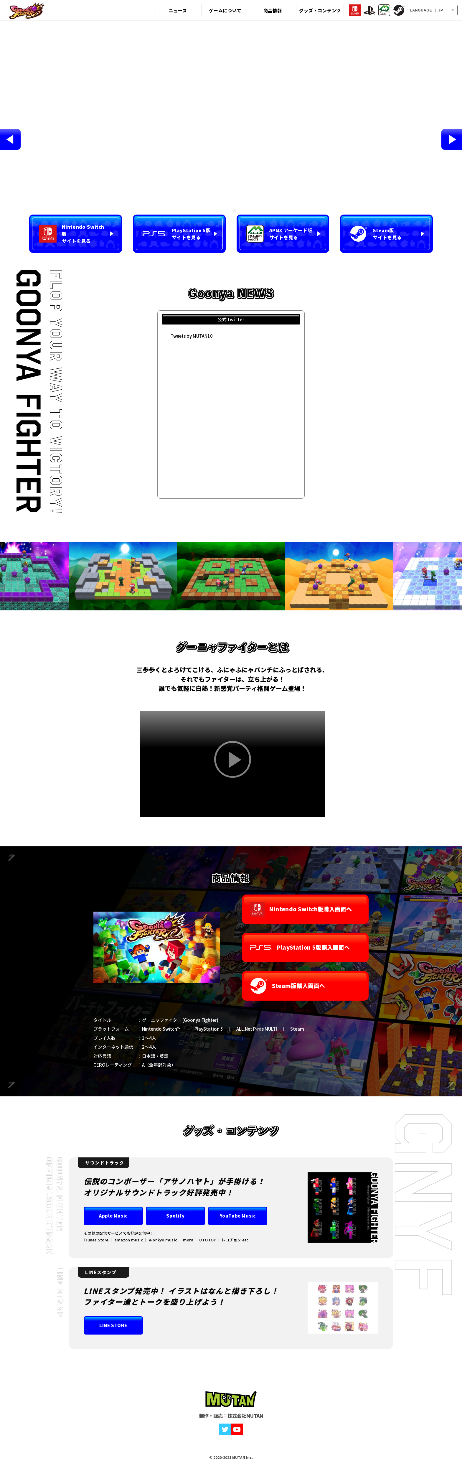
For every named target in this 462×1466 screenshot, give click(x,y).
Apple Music (113, 1216)
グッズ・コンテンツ (316, 10)
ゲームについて (223, 10)
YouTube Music (238, 1216)
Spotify (175, 1216)
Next (451, 139)
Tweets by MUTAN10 (192, 336)
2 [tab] (234, 211)
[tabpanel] (231, 139)
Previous (10, 139)
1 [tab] (228, 211)
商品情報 (270, 10)
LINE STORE (113, 1325)
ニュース (177, 10)
